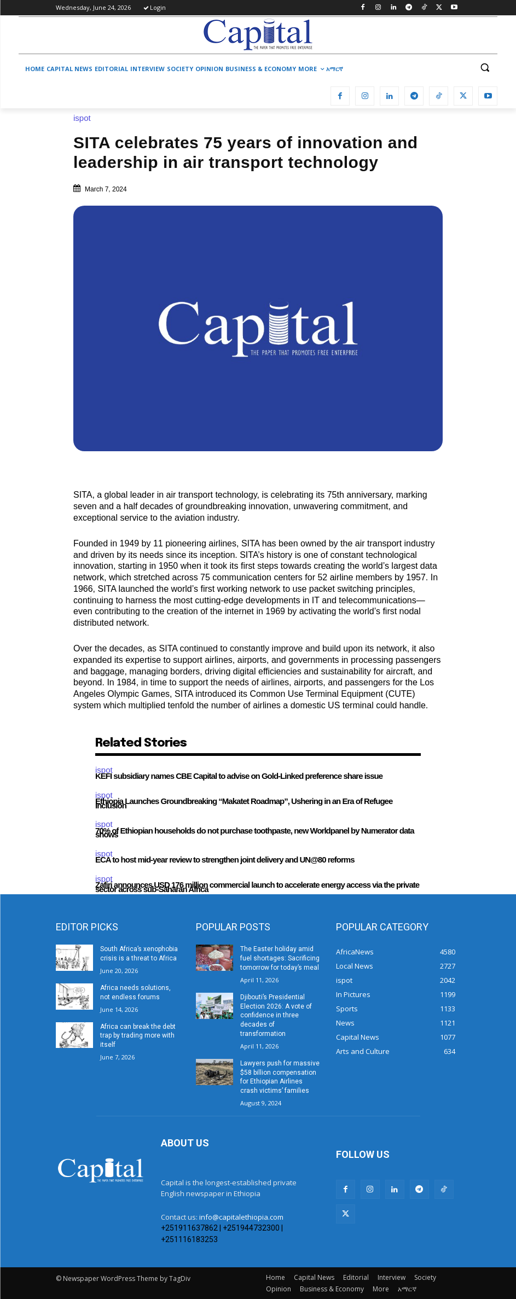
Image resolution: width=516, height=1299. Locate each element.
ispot (84, 118)
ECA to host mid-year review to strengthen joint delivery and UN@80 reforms (225, 859)
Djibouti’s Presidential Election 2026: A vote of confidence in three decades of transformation (276, 1015)
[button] (484, 67)
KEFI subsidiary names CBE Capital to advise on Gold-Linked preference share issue (238, 775)
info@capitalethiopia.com (241, 1217)
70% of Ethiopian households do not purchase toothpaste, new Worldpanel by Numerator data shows (254, 833)
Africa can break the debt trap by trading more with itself (138, 1036)
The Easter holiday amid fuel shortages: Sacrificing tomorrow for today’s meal (280, 958)
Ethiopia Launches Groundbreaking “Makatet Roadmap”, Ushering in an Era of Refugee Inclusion (243, 803)
